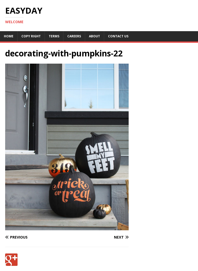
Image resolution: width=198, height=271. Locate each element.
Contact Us (118, 36)
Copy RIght (31, 36)
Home (8, 36)
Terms (54, 36)
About (94, 36)
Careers (74, 36)
